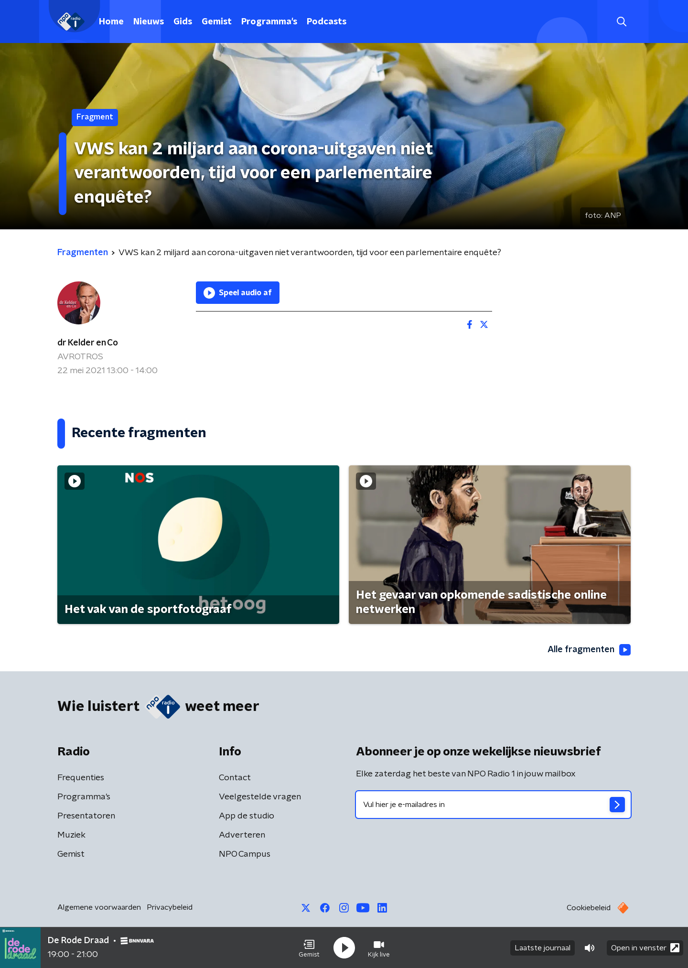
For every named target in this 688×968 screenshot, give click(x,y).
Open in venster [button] (645, 947)
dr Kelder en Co (87, 343)
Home (111, 22)
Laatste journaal (542, 948)
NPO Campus (244, 854)
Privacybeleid (170, 907)
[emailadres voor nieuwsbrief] (493, 804)
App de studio (246, 816)
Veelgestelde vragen (260, 797)
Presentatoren (86, 816)
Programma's (269, 22)
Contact (235, 778)
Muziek (71, 835)
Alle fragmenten (589, 650)
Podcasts (326, 22)
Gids (182, 22)
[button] (309, 948)
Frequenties (80, 778)
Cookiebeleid (589, 908)
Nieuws (148, 22)
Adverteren (242, 835)
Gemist (217, 22)
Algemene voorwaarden (99, 907)
